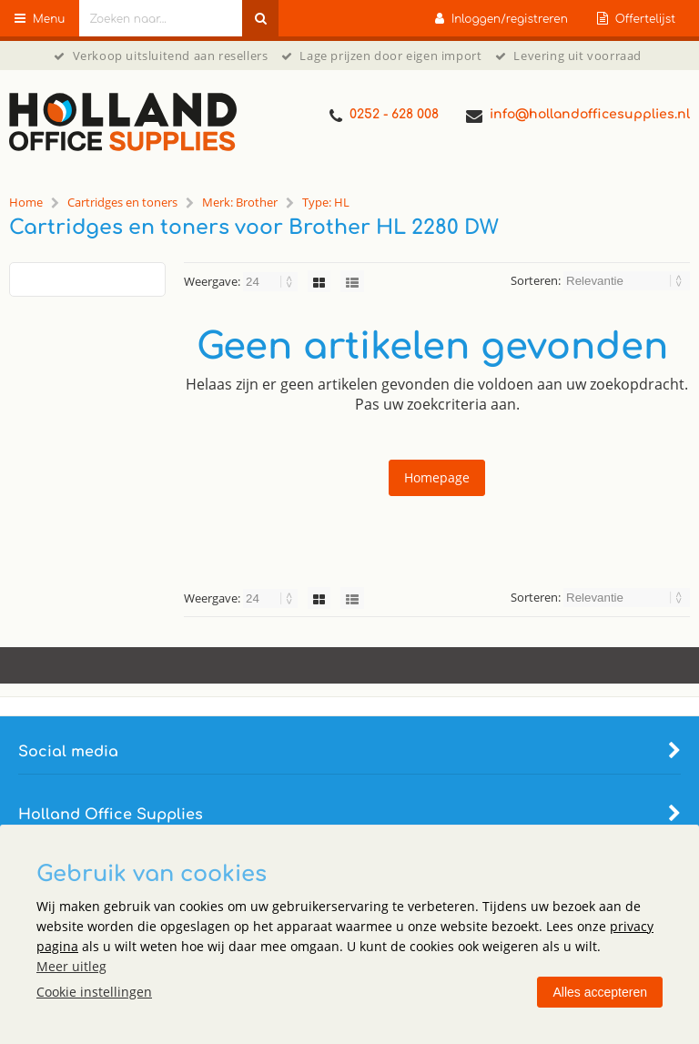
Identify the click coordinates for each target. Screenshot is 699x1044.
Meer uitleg (71, 966)
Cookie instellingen (94, 991)
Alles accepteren (599, 992)
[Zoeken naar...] (260, 18)
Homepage (437, 477)
